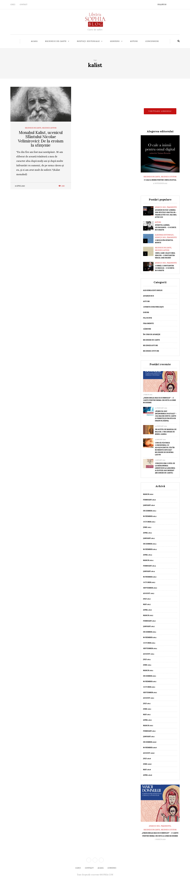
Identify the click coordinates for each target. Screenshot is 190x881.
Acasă (34, 41)
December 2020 (149, 742)
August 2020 (148, 753)
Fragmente (172, 207)
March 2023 (148, 615)
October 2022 (149, 643)
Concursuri (152, 41)
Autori (134, 41)
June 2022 (147, 665)
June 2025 (147, 527)
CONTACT (89, 868)
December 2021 (149, 676)
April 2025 (147, 533)
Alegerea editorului (164, 235)
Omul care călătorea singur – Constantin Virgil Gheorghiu (165, 255)
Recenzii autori (49, 128)
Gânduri (115, 41)
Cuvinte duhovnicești (153, 307)
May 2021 (147, 714)
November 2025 (149, 516)
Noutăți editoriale (88, 41)
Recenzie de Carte (55, 41)
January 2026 (149, 505)
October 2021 (149, 687)
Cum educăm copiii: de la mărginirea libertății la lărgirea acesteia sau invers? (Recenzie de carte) (165, 468)
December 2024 (149, 544)
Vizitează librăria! (160, 111)
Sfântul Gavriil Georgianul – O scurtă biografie (165, 227)
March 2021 (148, 725)
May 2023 (147, 604)
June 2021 (147, 709)
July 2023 (147, 599)
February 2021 (149, 731)
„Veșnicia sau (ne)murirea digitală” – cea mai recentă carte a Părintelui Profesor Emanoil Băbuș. (165, 416)
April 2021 (147, 720)
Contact (23, 4)
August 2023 (148, 593)
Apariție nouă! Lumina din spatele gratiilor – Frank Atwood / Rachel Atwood (166, 213)
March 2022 (148, 670)
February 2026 (149, 500)
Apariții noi (160, 207)
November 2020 (150, 747)
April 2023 (147, 610)
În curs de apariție (151, 334)
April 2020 (147, 775)
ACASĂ (101, 868)
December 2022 (149, 632)
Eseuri (146, 312)
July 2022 (147, 659)
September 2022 (150, 648)
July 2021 (147, 703)
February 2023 (149, 621)
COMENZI (112, 868)
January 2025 (149, 538)
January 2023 (149, 626)
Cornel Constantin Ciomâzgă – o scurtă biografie (164, 268)
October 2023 (149, 582)
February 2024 (149, 566)
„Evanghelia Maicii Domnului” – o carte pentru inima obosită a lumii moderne (159, 400)
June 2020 (147, 764)
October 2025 (149, 522)
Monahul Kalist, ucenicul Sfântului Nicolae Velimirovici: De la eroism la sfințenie (40, 139)
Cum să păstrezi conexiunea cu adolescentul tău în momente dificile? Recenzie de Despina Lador (165, 449)
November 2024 (150, 549)
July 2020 (147, 758)
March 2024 (148, 560)
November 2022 (149, 637)
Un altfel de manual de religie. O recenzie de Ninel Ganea (165, 431)
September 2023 (150, 588)
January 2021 (149, 736)
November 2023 (149, 577)
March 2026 (148, 494)
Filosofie (147, 318)
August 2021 (148, 698)
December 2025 (149, 511)
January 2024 (149, 571)
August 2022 (148, 654)
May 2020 (147, 769)
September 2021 (150, 692)
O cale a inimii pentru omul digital (160, 180)
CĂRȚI (12, 4)
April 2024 (147, 555)
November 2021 (149, 681)
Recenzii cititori (169, 177)
